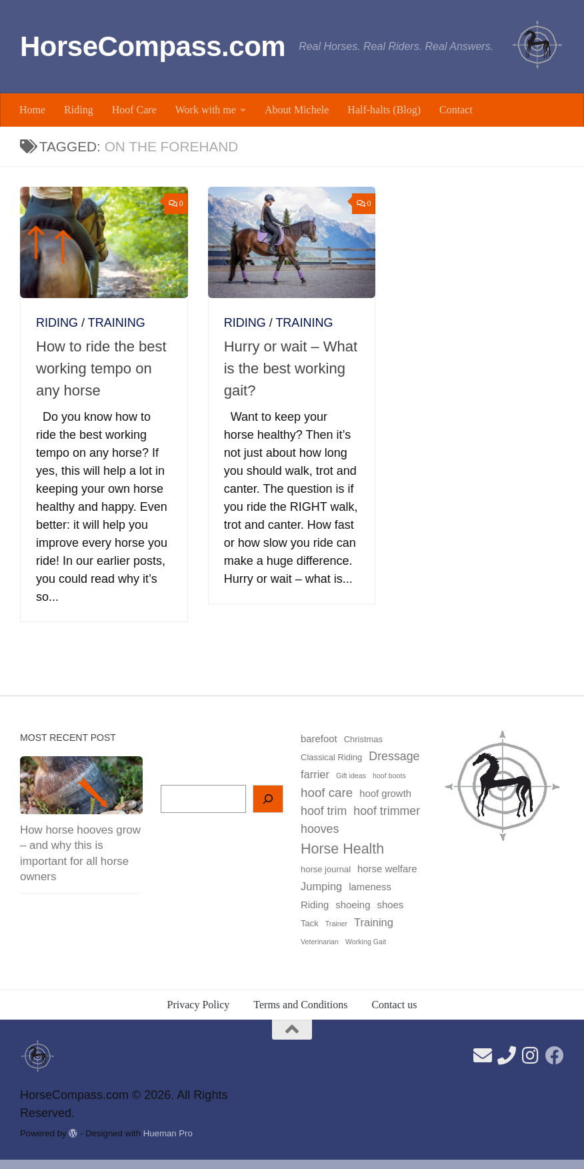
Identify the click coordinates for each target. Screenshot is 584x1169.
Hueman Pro (168, 1133)
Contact (456, 109)
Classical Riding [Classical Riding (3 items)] (331, 757)
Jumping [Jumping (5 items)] (321, 886)
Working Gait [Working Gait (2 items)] (365, 942)
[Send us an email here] (482, 1055)
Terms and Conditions (300, 1004)
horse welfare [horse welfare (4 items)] (387, 869)
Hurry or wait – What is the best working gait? (291, 368)
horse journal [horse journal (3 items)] (326, 869)
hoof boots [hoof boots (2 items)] (389, 776)
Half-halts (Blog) (384, 109)
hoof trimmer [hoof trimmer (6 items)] (386, 811)
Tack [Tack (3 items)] (310, 923)
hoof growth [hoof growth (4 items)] (385, 793)
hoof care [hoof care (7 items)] (327, 793)
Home (32, 109)
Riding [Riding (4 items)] (315, 905)
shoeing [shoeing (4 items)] (352, 905)
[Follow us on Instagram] (530, 1055)
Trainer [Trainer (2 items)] (336, 924)
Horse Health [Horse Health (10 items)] (342, 849)
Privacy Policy (198, 1004)
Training (116, 322)
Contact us (394, 1004)
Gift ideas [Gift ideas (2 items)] (351, 776)
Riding (78, 109)
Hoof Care (134, 109)
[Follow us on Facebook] (554, 1055)
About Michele (297, 109)
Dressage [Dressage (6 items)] (394, 756)
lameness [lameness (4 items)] (370, 887)
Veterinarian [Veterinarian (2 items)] (320, 942)
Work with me (205, 109)
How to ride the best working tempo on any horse (101, 368)
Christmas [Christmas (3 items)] (363, 739)
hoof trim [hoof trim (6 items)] (324, 811)
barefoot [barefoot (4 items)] (319, 739)
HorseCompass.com (152, 46)
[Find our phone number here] (506, 1055)
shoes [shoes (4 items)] (390, 905)
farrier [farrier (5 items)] (315, 774)
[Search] (268, 799)
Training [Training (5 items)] (373, 922)
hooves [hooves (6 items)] (320, 829)
